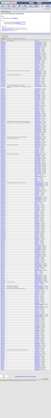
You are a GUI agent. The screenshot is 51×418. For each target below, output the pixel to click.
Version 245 (3, 49)
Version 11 (3, 356)
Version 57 (3, 296)
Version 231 (3, 68)
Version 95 (3, 246)
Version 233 (3, 65)
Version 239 (3, 57)
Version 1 (2, 369)
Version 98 (3, 242)
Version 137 (3, 191)
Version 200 (3, 109)
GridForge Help (33, 376)
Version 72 (3, 276)
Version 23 (3, 340)
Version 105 (3, 233)
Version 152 (3, 172)
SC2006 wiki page (21, 23)
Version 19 (3, 346)
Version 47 (3, 309)
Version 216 (3, 88)
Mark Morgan (37, 223)
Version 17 (3, 348)
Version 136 (3, 193)
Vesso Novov (37, 77)
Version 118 (3, 216)
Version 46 (3, 310)
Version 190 (3, 122)
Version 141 (3, 186)
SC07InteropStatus (22, 22)
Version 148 (3, 177)
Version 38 (3, 321)
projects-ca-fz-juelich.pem (8, 29)
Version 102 (3, 237)
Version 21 (3, 343)
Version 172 (3, 146)
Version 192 (3, 120)
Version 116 (3, 219)
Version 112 (3, 224)
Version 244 (3, 51)
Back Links (23, 38)
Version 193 (3, 118)
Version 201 (3, 108)
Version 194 (3, 117)
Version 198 (3, 112)
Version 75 (3, 272)
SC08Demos (15, 18)
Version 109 (3, 228)
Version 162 (3, 159)
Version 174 (3, 143)
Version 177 (3, 139)
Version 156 (3, 167)
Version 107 (3, 231)
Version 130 (3, 201)
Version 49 (3, 306)
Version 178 (3, 138)
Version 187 (3, 126)
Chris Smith (37, 64)
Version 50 (3, 305)
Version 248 (3, 45)
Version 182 (3, 133)
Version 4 (2, 365)
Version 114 (3, 221)
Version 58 (3, 295)
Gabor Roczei (37, 47)
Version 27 (3, 335)
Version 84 (3, 261)
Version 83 (3, 262)
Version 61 (3, 291)
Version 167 (3, 152)
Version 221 (3, 81)
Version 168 (3, 151)
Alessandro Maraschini (39, 182)
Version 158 (3, 164)
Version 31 (3, 330)
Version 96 (3, 245)
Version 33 (3, 327)
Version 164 (3, 156)
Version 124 (3, 208)
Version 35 (3, 325)
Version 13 (3, 353)
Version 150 (3, 174)
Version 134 (3, 195)
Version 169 (3, 150)
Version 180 (3, 135)
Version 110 (3, 227)
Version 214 (3, 91)
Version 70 (3, 279)
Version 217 (3, 86)
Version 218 (3, 85)
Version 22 (3, 342)
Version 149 (3, 176)
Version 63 (3, 288)
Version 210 (3, 96)
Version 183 (3, 131)
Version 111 (3, 225)
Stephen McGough (38, 190)
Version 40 (3, 318)
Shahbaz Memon (38, 56)
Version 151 (3, 173)
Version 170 (3, 148)
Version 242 (3, 53)
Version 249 (3, 44)
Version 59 (3, 293)
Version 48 (3, 308)
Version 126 (3, 206)
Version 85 (3, 259)
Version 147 (3, 178)
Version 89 (3, 254)
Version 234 (3, 64)
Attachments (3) (16, 38)
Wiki (14, 8)
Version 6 (2, 363)
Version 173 (3, 144)
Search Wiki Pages (46, 8)
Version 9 (2, 359)
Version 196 (3, 114)
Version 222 (3, 79)
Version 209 (3, 97)
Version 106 (3, 232)
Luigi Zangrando (38, 173)
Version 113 (3, 223)
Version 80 (3, 266)
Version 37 (3, 322)
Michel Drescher (38, 199)
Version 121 (3, 212)
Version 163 (3, 157)
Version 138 (3, 190)
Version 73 (3, 275)
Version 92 (3, 250)
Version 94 (3, 248)
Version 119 (3, 215)
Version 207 (3, 100)
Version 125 (3, 207)
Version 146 (3, 180)
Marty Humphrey (38, 105)
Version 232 (3, 66)
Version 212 (3, 93)
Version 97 (3, 244)
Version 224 (3, 77)
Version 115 (3, 220)
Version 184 (3, 130)
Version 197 (3, 113)
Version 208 (3, 99)
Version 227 (3, 73)
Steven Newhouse (38, 43)
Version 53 (3, 301)
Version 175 (3, 142)
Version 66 (3, 284)
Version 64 (3, 287)
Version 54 (3, 300)
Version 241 (3, 55)
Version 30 (3, 331)
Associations (8, 38)
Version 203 (3, 105)
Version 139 (3, 189)
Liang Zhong (37, 186)
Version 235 (3, 62)
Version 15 (3, 351)
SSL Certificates (46, 378)
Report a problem (26, 376)
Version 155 (3, 168)
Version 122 (3, 211)
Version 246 (3, 48)
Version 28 (3, 334)
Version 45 (3, 312)
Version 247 (3, 47)
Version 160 (3, 161)
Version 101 (3, 238)
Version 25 (3, 338)
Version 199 (3, 110)
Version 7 (2, 361)
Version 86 (3, 258)
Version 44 (3, 313)
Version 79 (3, 267)
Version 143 (3, 184)
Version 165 (3, 155)
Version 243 (3, 52)
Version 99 (3, 241)
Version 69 (3, 280)
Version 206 (3, 101)
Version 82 (3, 263)
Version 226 (3, 74)
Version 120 (3, 214)
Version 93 (3, 249)
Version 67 (3, 283)
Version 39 (3, 319)
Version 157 (3, 165)
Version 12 (3, 355)
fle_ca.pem (6, 30)
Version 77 (3, 270)
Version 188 (3, 125)
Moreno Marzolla (38, 85)
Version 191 (3, 121)
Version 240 (3, 56)
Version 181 (3, 134)
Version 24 (3, 339)
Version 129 (3, 202)
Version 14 (3, 352)
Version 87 (3, 257)
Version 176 (3, 140)
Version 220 (3, 82)
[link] (45, 376)
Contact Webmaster (18, 376)
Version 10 (3, 357)
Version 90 (3, 253)
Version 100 (3, 240)
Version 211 (3, 95)
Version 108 (3, 229)
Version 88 (3, 255)
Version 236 (3, 61)
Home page (17, 8)
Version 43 (3, 314)
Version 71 (3, 278)
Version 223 (3, 78)
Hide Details (5, 36)
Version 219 (3, 83)
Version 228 (3, 72)
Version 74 (3, 274)
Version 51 (3, 304)
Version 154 (3, 169)
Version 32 (3, 329)
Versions (3, 38)
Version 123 (3, 210)
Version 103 (3, 236)
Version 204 (3, 104)
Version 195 (3, 116)
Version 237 (3, 60)
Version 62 (3, 289)
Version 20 (3, 344)
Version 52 (3, 302)
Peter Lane (37, 194)
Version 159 (3, 163)
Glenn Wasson (37, 55)
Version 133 (3, 197)
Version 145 (3, 181)
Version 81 (3, 265)
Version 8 (2, 360)
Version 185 (3, 129)
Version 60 (3, 292)
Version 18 (3, 347)
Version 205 (3, 103)
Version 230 (3, 69)
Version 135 (3, 194)
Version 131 (3, 199)
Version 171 (3, 147)
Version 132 (3, 198)
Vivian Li (36, 174)
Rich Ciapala (37, 207)
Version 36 (3, 323)
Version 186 (3, 127)
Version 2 (2, 368)
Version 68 (3, 282)
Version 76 (3, 271)
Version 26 (3, 336)
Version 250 (3, 43)
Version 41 (3, 317)
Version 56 (3, 297)
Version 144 (3, 182)
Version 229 (3, 70)
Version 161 (3, 160)
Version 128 (3, 203)
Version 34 (3, 326)
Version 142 (3, 185)
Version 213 (3, 92)
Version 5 (2, 364)
